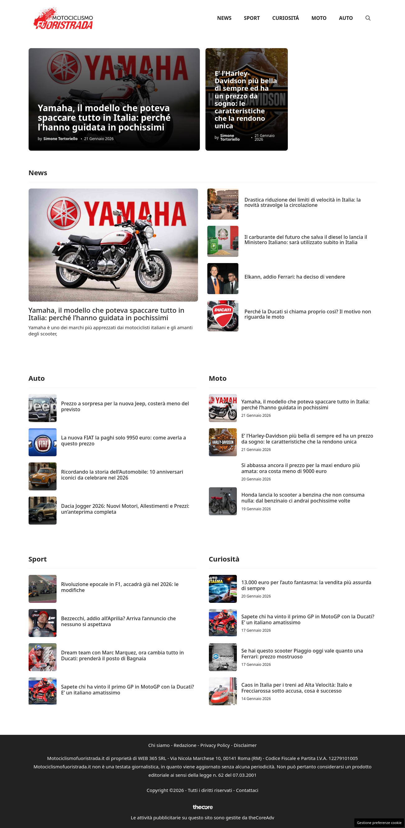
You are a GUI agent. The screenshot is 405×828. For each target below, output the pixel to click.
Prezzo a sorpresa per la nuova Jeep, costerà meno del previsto (125, 406)
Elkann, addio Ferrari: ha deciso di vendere (295, 276)
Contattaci (247, 790)
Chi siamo (159, 745)
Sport (252, 18)
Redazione (185, 745)
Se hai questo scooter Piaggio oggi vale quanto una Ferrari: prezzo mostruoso (302, 653)
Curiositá (285, 18)
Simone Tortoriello (61, 139)
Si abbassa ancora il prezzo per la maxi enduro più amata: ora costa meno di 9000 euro (301, 468)
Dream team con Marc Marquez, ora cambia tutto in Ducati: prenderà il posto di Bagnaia (122, 655)
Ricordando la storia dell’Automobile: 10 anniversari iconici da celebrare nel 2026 (122, 474)
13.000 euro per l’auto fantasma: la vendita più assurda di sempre (306, 585)
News (224, 18)
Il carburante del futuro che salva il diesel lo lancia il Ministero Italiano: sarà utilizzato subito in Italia (306, 240)
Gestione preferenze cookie (379, 822)
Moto (319, 18)
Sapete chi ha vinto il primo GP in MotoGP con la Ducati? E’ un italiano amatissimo (127, 689)
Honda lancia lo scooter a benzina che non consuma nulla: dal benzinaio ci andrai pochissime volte (303, 497)
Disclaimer (245, 745)
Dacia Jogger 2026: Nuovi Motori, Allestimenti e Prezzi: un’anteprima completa (125, 509)
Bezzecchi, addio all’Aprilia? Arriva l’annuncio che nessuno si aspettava (118, 621)
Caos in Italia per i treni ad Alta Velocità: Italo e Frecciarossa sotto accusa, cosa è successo (297, 687)
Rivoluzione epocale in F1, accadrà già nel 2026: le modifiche (120, 587)
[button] (368, 18)
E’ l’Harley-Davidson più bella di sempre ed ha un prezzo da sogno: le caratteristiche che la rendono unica (246, 99)
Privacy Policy (215, 745)
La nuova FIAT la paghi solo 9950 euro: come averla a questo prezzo (123, 440)
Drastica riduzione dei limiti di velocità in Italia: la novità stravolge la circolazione (303, 202)
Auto (346, 18)
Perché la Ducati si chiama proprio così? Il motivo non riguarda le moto (308, 314)
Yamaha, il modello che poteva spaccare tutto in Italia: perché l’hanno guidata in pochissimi (104, 117)
